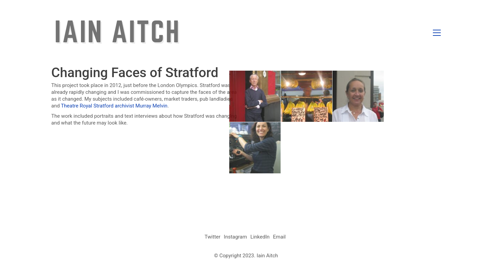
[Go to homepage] (116, 32)
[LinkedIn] (260, 237)
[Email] (279, 237)
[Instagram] (235, 237)
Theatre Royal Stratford (87, 106)
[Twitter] (212, 237)
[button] (437, 33)
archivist (124, 106)
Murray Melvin (151, 106)
